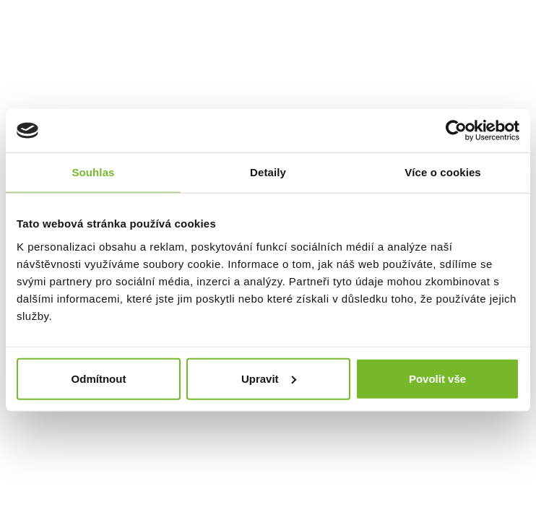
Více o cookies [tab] (443, 172)
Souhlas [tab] (93, 172)
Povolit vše (437, 378)
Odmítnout (99, 378)
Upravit (268, 378)
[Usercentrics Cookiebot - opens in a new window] (456, 131)
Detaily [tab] (268, 172)
